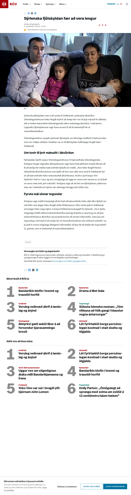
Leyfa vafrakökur (115, 487)
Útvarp (37, 4)
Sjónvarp (50, 4)
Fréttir (25, 4)
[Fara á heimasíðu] (10, 4)
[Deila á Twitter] (32, 13)
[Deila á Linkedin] (35, 13)
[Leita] (126, 4)
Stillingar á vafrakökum (66, 487)
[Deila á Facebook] (29, 13)
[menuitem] (30, 4)
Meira (61, 4)
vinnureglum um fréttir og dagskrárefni (69, 261)
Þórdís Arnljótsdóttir (32, 24)
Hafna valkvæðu (91, 487)
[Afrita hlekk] (25, 13)
